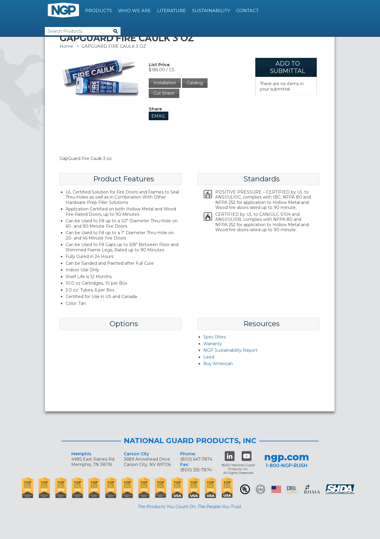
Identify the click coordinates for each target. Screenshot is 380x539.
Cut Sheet (164, 93)
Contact (247, 10)
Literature (171, 10)
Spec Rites (214, 337)
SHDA (340, 489)
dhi (293, 490)
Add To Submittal (287, 67)
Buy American (218, 363)
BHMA (312, 489)
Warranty (212, 343)
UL (245, 489)
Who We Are (134, 10)
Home (66, 46)
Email (158, 116)
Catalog (195, 82)
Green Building (260, 489)
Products (98, 10)
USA (276, 489)
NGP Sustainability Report (230, 350)
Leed (208, 357)
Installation (164, 82)
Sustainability (211, 10)
